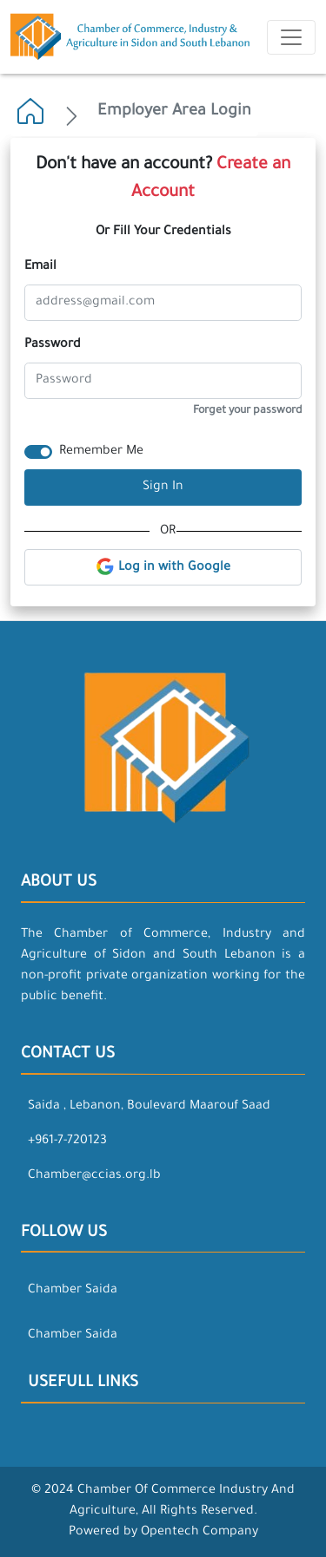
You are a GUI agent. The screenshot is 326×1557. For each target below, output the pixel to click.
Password (52, 345)
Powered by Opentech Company (163, 1533)
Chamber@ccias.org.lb (94, 1176)
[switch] (38, 452)
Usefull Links (83, 1383)
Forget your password (247, 411)
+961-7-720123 (67, 1141)
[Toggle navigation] (291, 37)
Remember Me (101, 452)
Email (40, 267)
